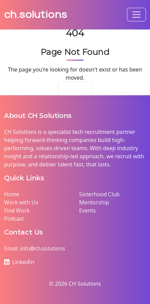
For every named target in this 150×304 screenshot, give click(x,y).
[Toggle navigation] (136, 14)
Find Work (17, 210)
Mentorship (94, 202)
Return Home (75, 91)
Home (11, 194)
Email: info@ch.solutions (34, 248)
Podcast (14, 218)
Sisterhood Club (99, 194)
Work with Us (21, 202)
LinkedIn (19, 262)
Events (87, 210)
